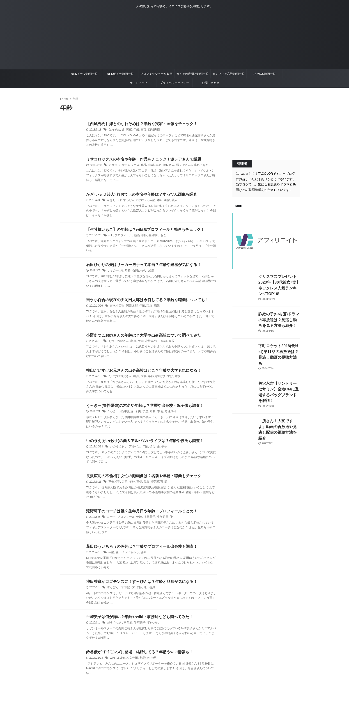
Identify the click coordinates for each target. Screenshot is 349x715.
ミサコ (113, 165)
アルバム (133, 450)
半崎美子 (137, 628)
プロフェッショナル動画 (156, 74)
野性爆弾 (166, 414)
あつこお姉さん (117, 343)
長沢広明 (153, 485)
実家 (127, 130)
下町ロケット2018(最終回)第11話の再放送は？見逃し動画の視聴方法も (279, 345)
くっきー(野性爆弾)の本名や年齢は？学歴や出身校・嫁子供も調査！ (141, 409)
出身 (131, 343)
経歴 (148, 272)
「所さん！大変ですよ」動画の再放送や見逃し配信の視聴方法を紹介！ (278, 408)
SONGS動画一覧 (264, 74)
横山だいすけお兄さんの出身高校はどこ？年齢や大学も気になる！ (140, 373)
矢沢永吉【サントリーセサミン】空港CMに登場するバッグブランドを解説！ (278, 377)
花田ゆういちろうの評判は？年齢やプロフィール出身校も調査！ (138, 551)
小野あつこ (149, 343)
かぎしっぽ (113, 201)
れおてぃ (139, 201)
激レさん (164, 165)
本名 (155, 165)
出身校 (123, 414)
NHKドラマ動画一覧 (84, 74)
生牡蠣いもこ (154, 236)
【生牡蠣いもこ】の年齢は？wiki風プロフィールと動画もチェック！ (141, 231)
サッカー (112, 272)
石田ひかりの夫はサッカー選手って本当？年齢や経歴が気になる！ (140, 266)
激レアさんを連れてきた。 (188, 165)
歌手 (160, 450)
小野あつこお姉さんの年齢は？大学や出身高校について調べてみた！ (142, 337)
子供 (136, 414)
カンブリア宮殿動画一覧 (228, 74)
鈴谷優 (149, 663)
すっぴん (127, 201)
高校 (167, 343)
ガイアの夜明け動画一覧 (192, 74)
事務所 (126, 628)
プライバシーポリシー (174, 83)
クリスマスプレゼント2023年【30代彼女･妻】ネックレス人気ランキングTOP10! (278, 281)
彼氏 (149, 450)
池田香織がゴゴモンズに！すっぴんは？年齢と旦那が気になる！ (138, 587)
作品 (141, 165)
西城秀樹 (151, 130)
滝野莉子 (146, 521)
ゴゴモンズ (126, 592)
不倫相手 (113, 485)
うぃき (117, 628)
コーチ (111, 521)
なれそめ (113, 130)
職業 (153, 307)
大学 (138, 343)
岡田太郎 (130, 307)
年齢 (134, 130)
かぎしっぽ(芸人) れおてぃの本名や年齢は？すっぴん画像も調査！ (140, 195)
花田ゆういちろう (126, 557)
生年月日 (159, 521)
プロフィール (122, 236)
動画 (135, 236)
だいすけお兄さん (119, 379)
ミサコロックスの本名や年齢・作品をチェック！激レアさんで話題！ (142, 160)
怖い (154, 628)
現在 (146, 307)
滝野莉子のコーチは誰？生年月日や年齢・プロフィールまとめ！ (138, 515)
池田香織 (146, 592)
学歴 (143, 414)
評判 (141, 557)
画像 (141, 130)
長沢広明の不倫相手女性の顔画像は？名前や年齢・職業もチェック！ (142, 480)
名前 (123, 485)
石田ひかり (137, 272)
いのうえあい (118, 450)
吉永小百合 (116, 307)
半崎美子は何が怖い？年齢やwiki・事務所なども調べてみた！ (136, 622)
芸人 (170, 201)
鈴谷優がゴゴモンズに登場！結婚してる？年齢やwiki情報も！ (136, 658)
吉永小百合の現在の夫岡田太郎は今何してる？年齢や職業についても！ (144, 302)
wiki (110, 236)
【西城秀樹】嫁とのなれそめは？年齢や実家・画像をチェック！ (138, 124)
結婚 (140, 663)
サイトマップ (138, 83)
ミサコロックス (127, 165)
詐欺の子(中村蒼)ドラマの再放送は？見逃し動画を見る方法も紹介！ (278, 313)
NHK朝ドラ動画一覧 (120, 74)
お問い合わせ (210, 83)
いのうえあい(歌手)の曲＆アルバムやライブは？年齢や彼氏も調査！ (141, 444)
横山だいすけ (160, 379)
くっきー (112, 414)
